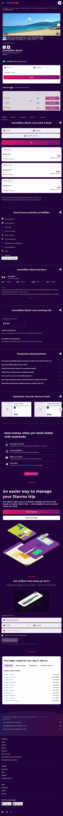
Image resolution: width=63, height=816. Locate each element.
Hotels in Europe (15, 8)
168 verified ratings (20, 61)
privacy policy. (34, 643)
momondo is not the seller (32, 722)
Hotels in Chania (9, 685)
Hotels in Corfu (8, 687)
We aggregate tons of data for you (32, 726)
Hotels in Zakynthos (10, 695)
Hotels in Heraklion (9, 698)
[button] (3, 3)
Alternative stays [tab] (20, 665)
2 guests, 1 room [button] (9, 72)
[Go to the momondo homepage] (12, 3)
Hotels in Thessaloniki (10, 682)
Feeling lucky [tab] (33, 665)
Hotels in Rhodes (9, 690)
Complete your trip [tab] (46, 665)
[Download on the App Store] (18, 803)
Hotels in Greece (26, 8)
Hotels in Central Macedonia (39, 8)
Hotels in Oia (8, 693)
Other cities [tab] (8, 665)
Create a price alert (28, 465)
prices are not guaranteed (42, 717)
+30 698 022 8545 (9, 59)
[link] (31, 474)
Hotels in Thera (8, 679)
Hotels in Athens (9, 674)
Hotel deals (5, 8)
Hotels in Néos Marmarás (11, 700)
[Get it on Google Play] (6, 803)
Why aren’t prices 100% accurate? (32, 729)
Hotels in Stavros (53, 8)
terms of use (25, 643)
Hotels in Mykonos (9, 677)
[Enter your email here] (33, 630)
